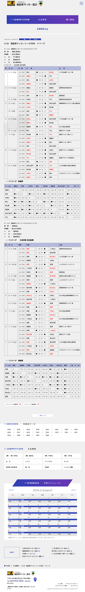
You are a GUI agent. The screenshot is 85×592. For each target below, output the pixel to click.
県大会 (35, 39)
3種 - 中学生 (49, 456)
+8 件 (9, 501)
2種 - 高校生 (29, 456)
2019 (76, 429)
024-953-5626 (15, 580)
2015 (37, 432)
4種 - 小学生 (68, 456)
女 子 (8, 461)
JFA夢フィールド (27, 554)
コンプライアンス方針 (61, 584)
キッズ (66, 461)
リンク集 (60, 583)
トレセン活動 (68, 467)
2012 (66, 432)
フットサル (48, 461)
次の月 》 (74, 490)
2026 (9, 429)
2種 (24, 39)
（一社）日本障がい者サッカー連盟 (62, 554)
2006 (47, 435)
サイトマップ (74, 584)
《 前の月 (11, 490)
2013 (56, 432)
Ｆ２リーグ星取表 (30, 404)
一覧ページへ (42, 415)
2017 (18, 432)
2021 (56, 429)
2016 (28, 432)
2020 (66, 429)
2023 (37, 429)
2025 (18, 429)
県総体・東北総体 (11, 467)
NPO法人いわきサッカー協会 (61, 551)
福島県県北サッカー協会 (29, 551)
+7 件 (9, 534)
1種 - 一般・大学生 (12, 456)
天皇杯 (47, 467)
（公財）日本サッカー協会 (29, 548)
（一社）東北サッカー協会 (59, 548)
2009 (18, 435)
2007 (37, 435)
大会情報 (16, 566)
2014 (47, 432)
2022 (47, 429)
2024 (28, 429)
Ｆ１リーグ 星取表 (12, 404)
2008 (28, 435)
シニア (27, 461)
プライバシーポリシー (72, 583)
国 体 (27, 467)
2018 (9, 432)
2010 (9, 435)
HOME (8, 566)
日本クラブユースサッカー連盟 (31, 556)
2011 (76, 432)
